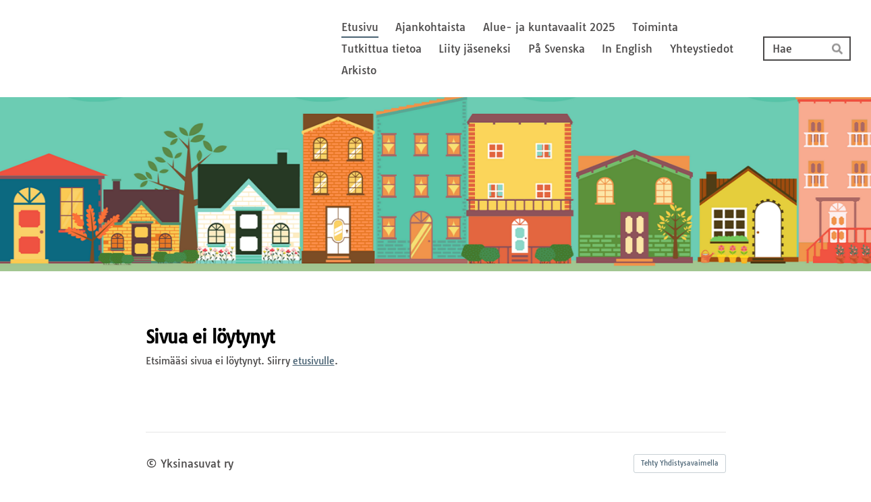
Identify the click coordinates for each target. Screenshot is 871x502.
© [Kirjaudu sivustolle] (153, 463)
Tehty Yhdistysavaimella (680, 463)
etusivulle (314, 361)
